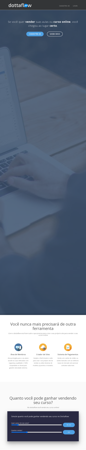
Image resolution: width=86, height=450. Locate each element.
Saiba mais (55, 34)
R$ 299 (69, 425)
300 (69, 432)
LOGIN (75, 6)
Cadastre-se (35, 34)
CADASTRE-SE (64, 6)
